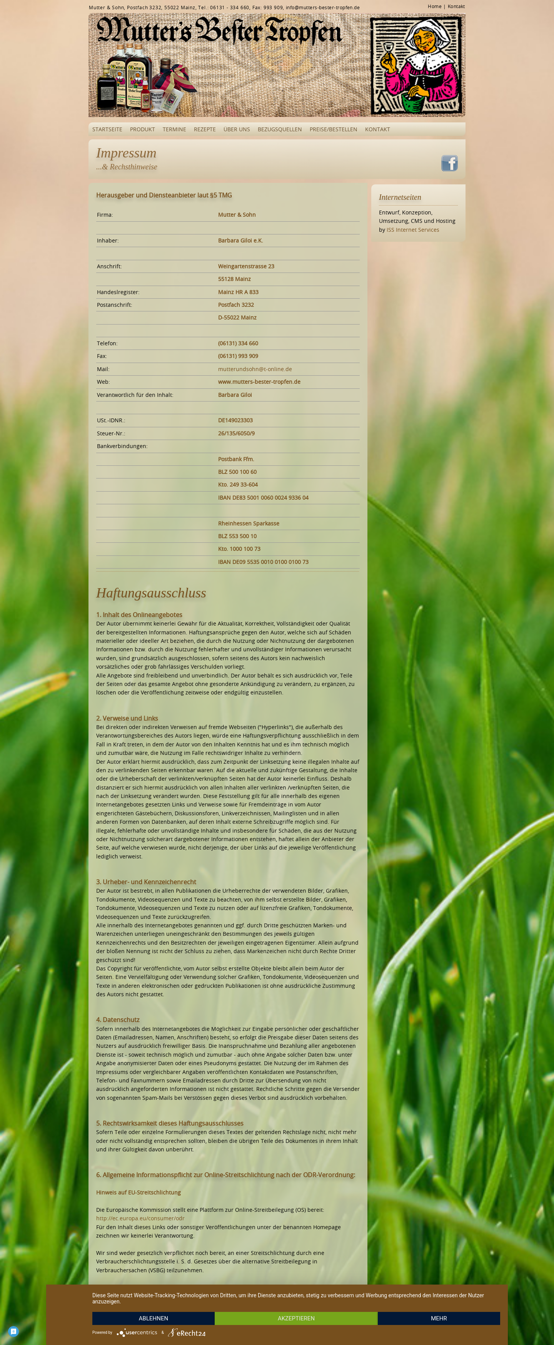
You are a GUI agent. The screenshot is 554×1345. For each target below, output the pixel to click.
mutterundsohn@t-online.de (255, 369)
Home (435, 6)
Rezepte (205, 129)
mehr (439, 1318)
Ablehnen (153, 1318)
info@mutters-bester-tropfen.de (323, 7)
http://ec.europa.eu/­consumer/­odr (140, 1218)
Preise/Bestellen (333, 129)
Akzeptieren (296, 1318)
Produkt (142, 129)
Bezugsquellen (280, 129)
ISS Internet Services (413, 229)
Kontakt (456, 6)
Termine (174, 129)
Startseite (107, 129)
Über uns (237, 129)
